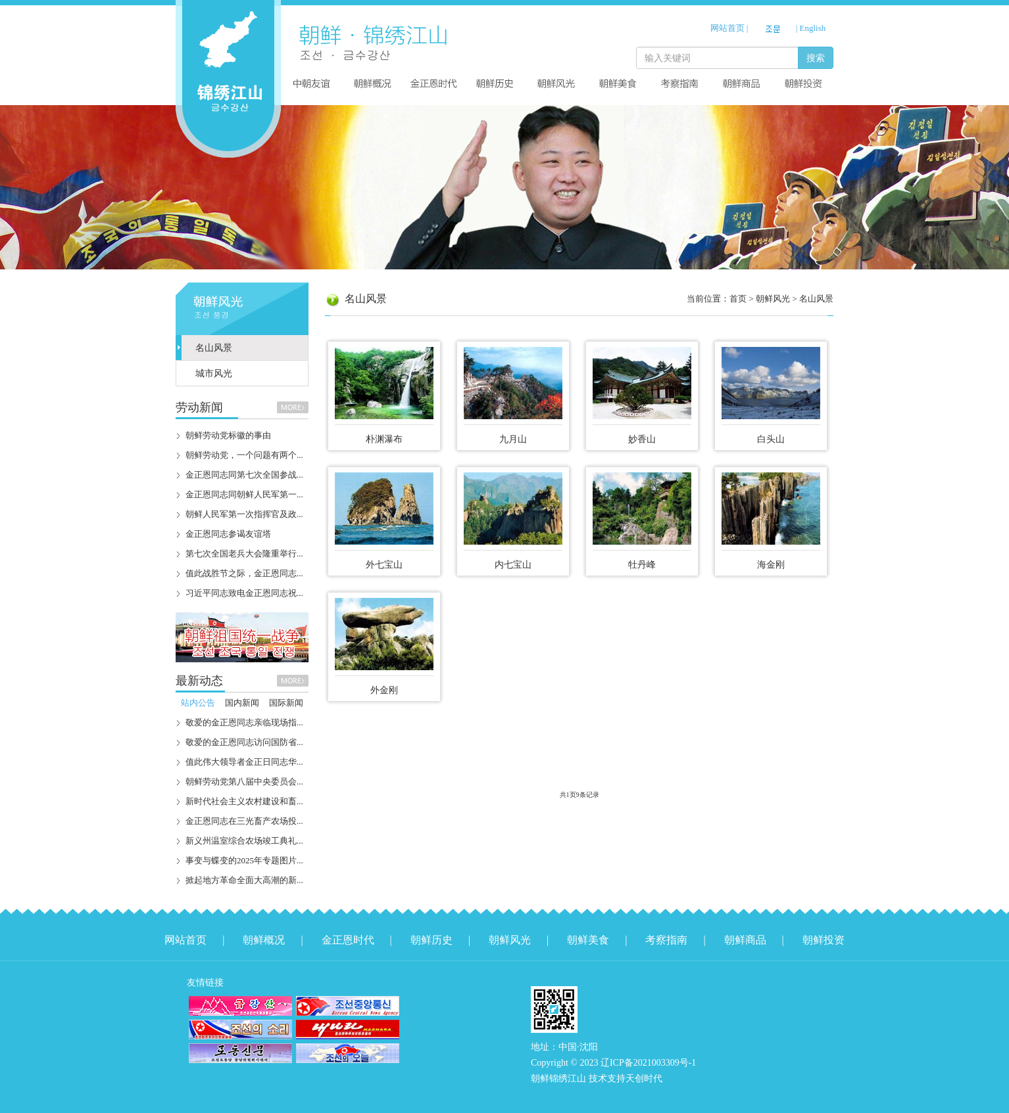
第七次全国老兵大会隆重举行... (244, 553)
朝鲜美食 (588, 939)
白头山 (771, 439)
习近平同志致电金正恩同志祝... (244, 593)
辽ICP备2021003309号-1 (648, 1063)
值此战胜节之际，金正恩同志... (244, 573)
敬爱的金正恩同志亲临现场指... (244, 722)
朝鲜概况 (264, 939)
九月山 (513, 439)
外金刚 (384, 690)
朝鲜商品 (745, 939)
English (813, 28)
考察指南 (666, 939)
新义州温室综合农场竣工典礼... (244, 841)
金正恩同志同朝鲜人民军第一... (244, 494)
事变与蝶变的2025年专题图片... (244, 860)
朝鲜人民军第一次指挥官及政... (244, 514)
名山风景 (213, 348)
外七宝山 (384, 565)
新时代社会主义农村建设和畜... (244, 801)
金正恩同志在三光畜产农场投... (244, 821)
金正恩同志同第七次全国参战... (244, 475)
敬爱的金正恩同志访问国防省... (244, 742)
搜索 (815, 58)
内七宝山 (513, 565)
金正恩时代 (348, 939)
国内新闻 (242, 703)
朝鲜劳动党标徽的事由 (228, 435)
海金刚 (771, 565)
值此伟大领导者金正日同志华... (244, 762)
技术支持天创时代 (625, 1078)
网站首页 (727, 28)
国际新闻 (286, 703)
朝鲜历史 (431, 939)
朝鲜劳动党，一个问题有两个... (244, 455)
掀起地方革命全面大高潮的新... (244, 880)
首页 (738, 299)
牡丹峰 (642, 565)
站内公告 (198, 703)
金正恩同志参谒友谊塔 (228, 534)
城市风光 (213, 373)
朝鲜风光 (510, 939)
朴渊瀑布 (384, 439)
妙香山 (642, 439)
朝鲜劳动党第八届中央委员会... (244, 781)
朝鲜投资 (823, 939)
